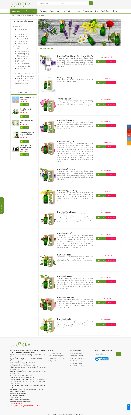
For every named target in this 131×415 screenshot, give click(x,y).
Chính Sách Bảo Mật (76, 356)
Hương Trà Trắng (64, 77)
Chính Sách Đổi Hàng (76, 366)
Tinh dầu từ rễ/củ (21, 39)
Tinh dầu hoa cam (65, 276)
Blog (96, 11)
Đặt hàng (101, 61)
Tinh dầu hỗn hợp (21, 41)
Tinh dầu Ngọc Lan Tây (67, 190)
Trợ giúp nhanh (75, 350)
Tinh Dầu (17, 27)
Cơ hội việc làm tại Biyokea (56, 356)
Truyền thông (54, 11)
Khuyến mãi (66, 11)
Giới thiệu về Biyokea (54, 353)
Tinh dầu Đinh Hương (66, 212)
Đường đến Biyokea (54, 361)
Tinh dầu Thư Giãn (65, 120)
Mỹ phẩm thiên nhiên (21, 73)
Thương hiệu (87, 11)
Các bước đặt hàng (76, 363)
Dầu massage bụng (22, 54)
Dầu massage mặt (21, 49)
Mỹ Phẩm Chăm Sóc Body (24, 78)
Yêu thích (111, 61)
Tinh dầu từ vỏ (20, 34)
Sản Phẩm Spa (19, 61)
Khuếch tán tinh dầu (22, 66)
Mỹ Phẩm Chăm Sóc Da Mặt (24, 76)
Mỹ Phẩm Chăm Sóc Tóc (23, 81)
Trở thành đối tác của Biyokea (57, 358)
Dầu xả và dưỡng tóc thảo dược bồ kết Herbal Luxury (27, 134)
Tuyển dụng (105, 11)
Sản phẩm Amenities (21, 83)
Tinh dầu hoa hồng (65, 297)
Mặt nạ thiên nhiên (22, 64)
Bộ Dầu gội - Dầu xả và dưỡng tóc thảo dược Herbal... (26, 147)
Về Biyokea (51, 350)
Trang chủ (43, 11)
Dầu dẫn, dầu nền (21, 43)
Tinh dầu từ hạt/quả (22, 32)
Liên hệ (115, 11)
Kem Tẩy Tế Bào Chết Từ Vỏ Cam (27, 98)
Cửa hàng (76, 11)
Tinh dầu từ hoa (21, 29)
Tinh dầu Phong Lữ (65, 141)
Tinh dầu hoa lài (64, 319)
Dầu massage (19, 46)
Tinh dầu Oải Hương (66, 169)
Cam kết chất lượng (76, 361)
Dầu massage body (22, 51)
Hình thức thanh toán (77, 358)
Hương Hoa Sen (64, 99)
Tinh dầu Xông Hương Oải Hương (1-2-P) (75, 56)
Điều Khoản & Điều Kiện (77, 353)
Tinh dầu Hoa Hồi (65, 233)
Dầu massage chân (22, 56)
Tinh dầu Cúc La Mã (66, 255)
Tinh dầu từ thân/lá (22, 36)
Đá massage (20, 68)
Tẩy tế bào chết (21, 71)
